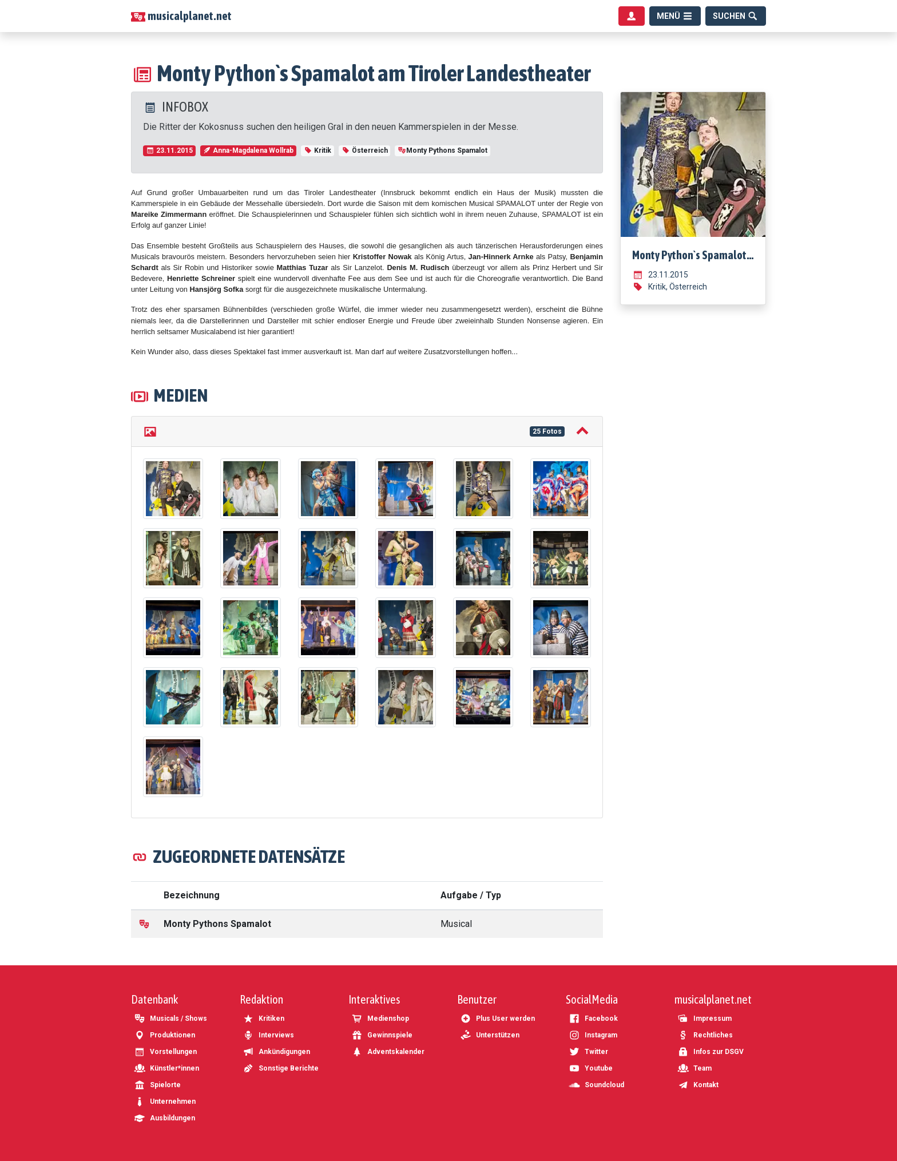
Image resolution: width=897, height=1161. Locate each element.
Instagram (593, 1035)
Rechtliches (705, 1035)
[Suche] (735, 16)
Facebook (593, 1018)
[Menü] (675, 16)
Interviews (268, 1035)
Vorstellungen (165, 1051)
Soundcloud (596, 1085)
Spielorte (157, 1085)
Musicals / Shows (170, 1018)
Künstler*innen (166, 1068)
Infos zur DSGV (710, 1051)
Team (694, 1068)
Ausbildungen (164, 1118)
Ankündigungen (276, 1051)
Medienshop (380, 1018)
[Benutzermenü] (631, 16)
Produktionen (164, 1035)
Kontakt (698, 1085)
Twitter (588, 1051)
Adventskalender (387, 1051)
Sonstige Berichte (281, 1068)
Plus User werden (497, 1018)
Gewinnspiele (381, 1035)
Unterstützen (489, 1035)
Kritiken (263, 1018)
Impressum (704, 1018)
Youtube (591, 1068)
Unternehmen (165, 1101)
